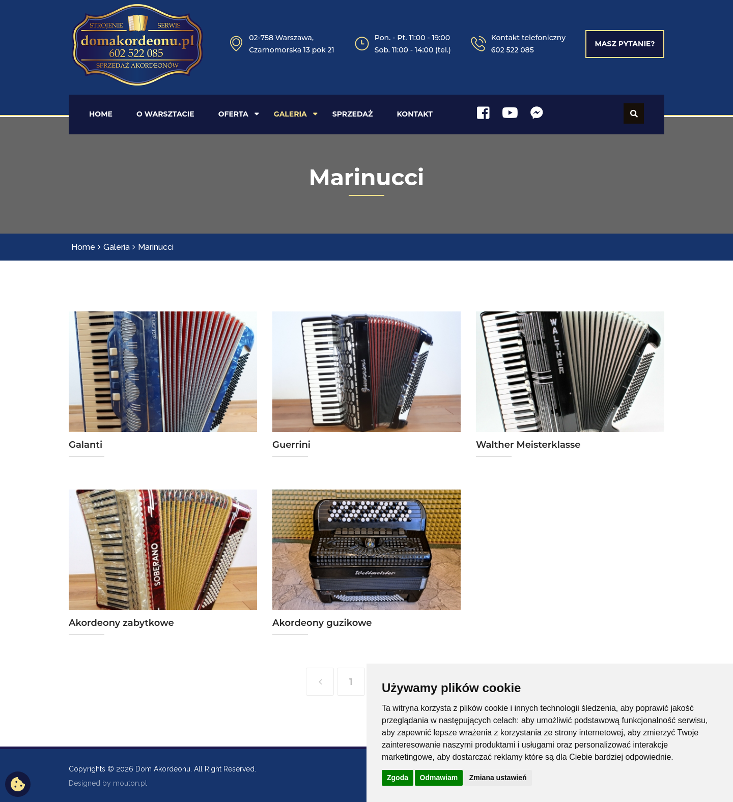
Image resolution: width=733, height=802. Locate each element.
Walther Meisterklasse (528, 443)
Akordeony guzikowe (322, 621)
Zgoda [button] (397, 778)
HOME (100, 113)
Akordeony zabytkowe (121, 621)
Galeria (116, 246)
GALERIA (290, 113)
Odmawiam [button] (439, 778)
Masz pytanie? (625, 43)
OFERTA (233, 113)
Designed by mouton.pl (108, 782)
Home (83, 246)
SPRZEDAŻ (352, 113)
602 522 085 (512, 49)
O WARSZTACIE (165, 113)
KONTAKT (415, 113)
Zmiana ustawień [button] (498, 778)
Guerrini (291, 443)
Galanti (85, 443)
